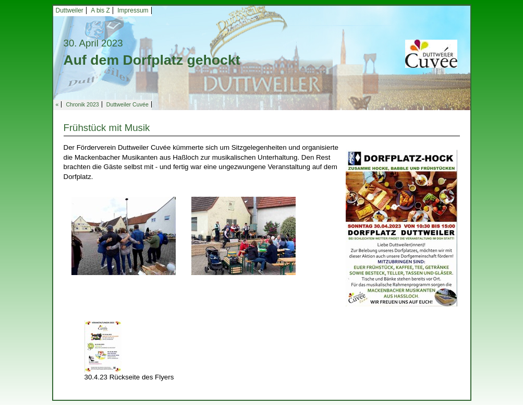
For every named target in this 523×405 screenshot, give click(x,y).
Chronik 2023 (82, 104)
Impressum (132, 10)
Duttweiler (69, 10)
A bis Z (100, 10)
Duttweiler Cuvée (127, 104)
